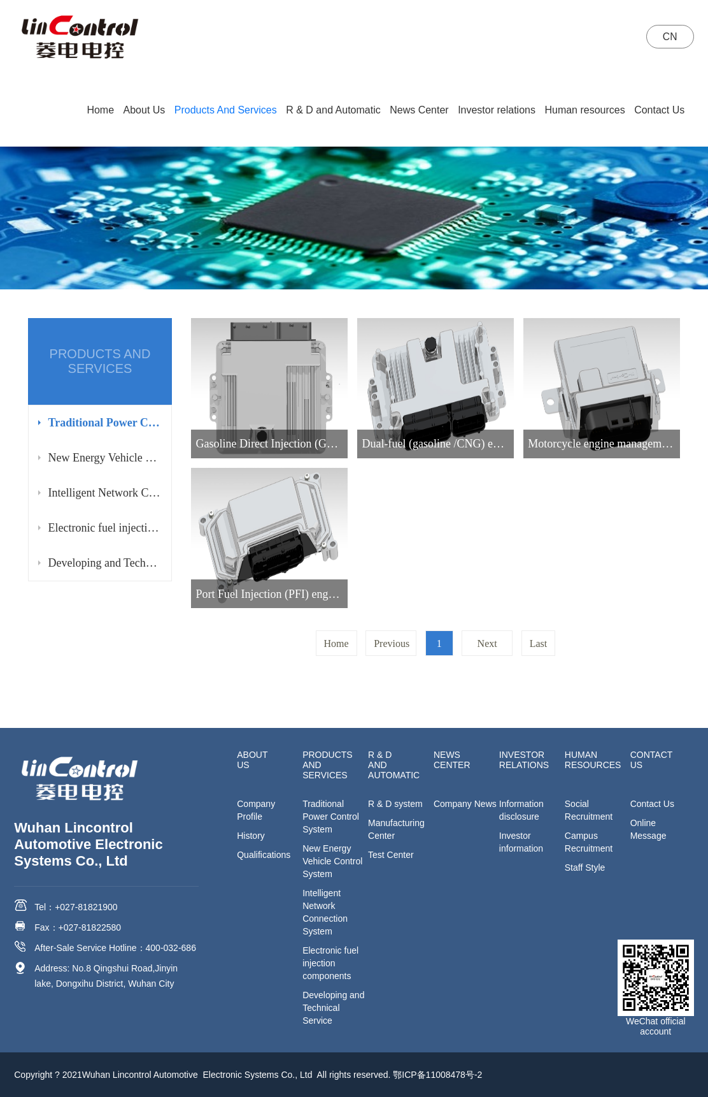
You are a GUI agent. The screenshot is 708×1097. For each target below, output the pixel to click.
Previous (391, 643)
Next (487, 643)
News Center (419, 110)
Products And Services (225, 110)
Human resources (584, 110)
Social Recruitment (588, 810)
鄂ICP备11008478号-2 (437, 1075)
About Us (145, 110)
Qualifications (263, 855)
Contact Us (659, 110)
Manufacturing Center (396, 829)
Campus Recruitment (588, 842)
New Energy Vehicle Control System (104, 457)
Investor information (521, 842)
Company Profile (256, 810)
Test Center (391, 855)
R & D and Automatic (333, 110)
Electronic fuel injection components (104, 527)
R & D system (395, 804)
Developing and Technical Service (104, 562)
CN (669, 36)
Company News (465, 804)
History (251, 836)
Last (539, 643)
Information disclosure (521, 810)
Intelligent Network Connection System (104, 492)
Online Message (648, 829)
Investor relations (496, 110)
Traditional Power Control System (104, 422)
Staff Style (585, 867)
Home (100, 110)
